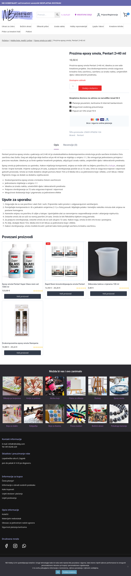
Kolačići (5, 512)
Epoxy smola (118, 396)
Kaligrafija (33, 424)
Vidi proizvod (22, 294)
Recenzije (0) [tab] (70, 143)
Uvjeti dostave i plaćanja (12, 492)
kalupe (112, 163)
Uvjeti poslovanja (9, 496)
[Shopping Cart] (126, 14)
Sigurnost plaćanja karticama (14, 525)
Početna (5, 40)
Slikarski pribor (43, 26)
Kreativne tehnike (116, 26)
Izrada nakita (59, 26)
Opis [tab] (56, 143)
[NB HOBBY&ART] (17, 15)
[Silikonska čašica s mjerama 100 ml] (108, 259)
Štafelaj (97, 396)
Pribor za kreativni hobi (11, 32)
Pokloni (29, 32)
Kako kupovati (8, 487)
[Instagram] (15, 544)
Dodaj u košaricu (90, 86)
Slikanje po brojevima (12, 396)
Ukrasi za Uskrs (8, 26)
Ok (58, 572)
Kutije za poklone (33, 396)
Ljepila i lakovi (98, 26)
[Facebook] (6, 544)
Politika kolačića (69, 572)
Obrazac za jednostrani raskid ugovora (18, 521)
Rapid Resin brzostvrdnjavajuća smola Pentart (65, 282)
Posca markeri (76, 424)
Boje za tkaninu (55, 424)
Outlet (65, 15)
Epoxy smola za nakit (43, 40)
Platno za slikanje (76, 396)
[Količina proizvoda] (72, 86)
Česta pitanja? (8, 479)
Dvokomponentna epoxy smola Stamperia (20, 341)
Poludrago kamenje (119, 424)
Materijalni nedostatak (11, 516)
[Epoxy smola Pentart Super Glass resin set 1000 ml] (22, 259)
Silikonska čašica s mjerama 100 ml (103, 282)
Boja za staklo (12, 424)
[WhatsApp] (24, 544)
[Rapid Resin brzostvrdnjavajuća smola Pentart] (65, 259)
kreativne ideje (83, 14)
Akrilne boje (55, 396)
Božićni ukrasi (25, 26)
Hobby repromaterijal (78, 26)
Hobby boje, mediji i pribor (22, 40)
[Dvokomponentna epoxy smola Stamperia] (22, 318)
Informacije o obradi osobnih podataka (18, 483)
